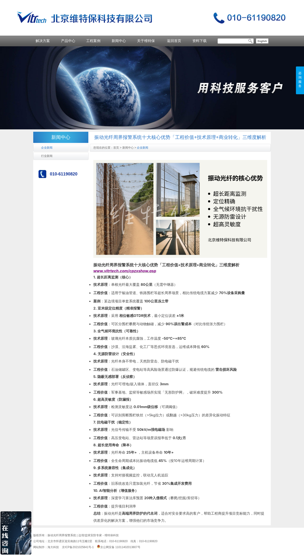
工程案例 (93, 41)
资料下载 (199, 41)
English (262, 41)
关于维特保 (146, 41)
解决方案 (43, 41)
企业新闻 (46, 147)
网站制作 (39, 547)
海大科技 (53, 547)
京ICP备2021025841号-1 (78, 547)
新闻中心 (119, 41)
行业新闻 (46, 156)
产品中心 (68, 41)
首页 (116, 147)
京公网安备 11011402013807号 (118, 547)
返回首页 (174, 41)
